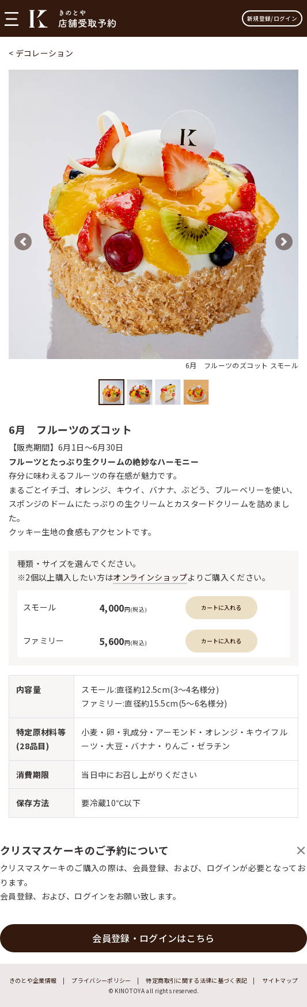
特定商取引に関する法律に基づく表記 (196, 980)
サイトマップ (280, 980)
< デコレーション (41, 53)
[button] (23, 242)
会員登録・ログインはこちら (153, 938)
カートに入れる (221, 607)
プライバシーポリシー (101, 980)
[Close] (301, 850)
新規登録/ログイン (272, 18)
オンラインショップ (150, 577)
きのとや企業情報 (33, 980)
